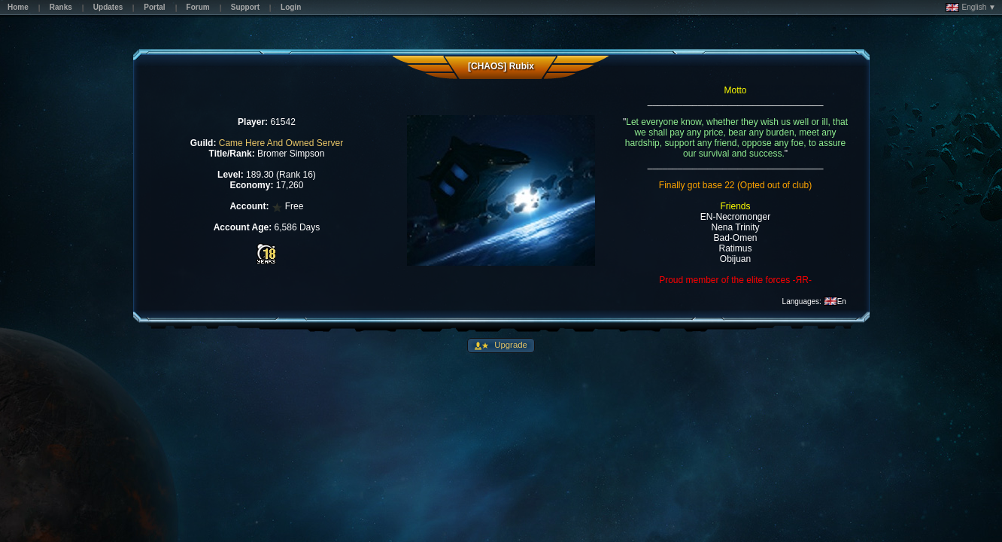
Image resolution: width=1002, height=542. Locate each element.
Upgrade (509, 344)
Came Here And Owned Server (281, 143)
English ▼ (971, 7)
